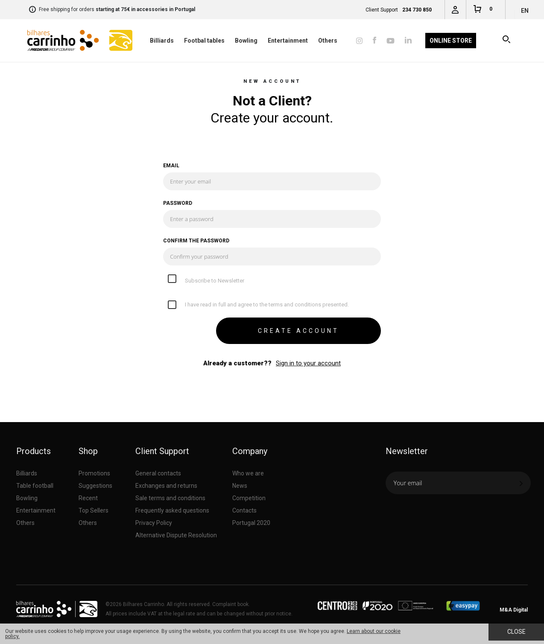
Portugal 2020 (251, 522)
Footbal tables (204, 40)
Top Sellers (93, 510)
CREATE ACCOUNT (298, 330)
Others (327, 40)
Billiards (162, 40)
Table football (34, 485)
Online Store (451, 40)
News (239, 485)
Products (33, 451)
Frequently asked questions (172, 510)
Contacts (244, 510)
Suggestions (95, 485)
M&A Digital (514, 610)
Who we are (248, 473)
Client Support (162, 451)
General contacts (158, 473)
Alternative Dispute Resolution (176, 535)
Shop (88, 451)
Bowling (246, 40)
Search (507, 40)
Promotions (94, 473)
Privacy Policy (153, 522)
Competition (249, 498)
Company (249, 451)
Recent (88, 498)
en (525, 10)
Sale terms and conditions (170, 498)
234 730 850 (417, 10)
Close (516, 631)
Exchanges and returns (166, 485)
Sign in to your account (308, 363)
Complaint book (230, 604)
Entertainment (288, 40)
